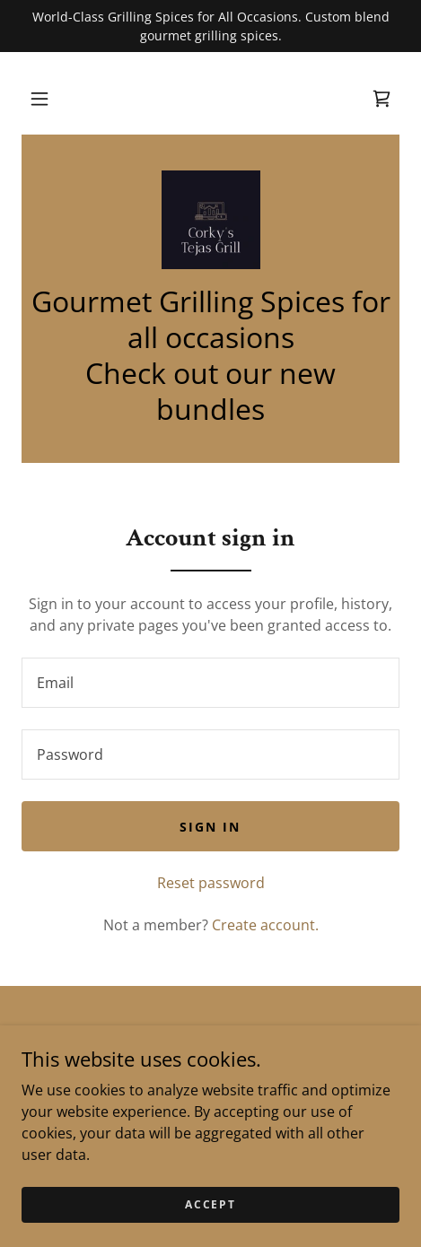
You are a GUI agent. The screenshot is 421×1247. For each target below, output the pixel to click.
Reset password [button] (211, 883)
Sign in (210, 826)
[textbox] (210, 683)
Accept (210, 1204)
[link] (381, 99)
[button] (39, 99)
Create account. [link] (265, 925)
